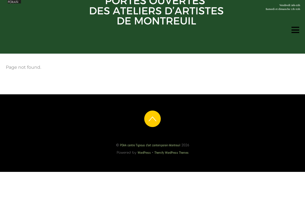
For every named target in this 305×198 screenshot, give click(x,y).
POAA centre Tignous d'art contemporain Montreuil (150, 145)
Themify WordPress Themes (171, 152)
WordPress (144, 152)
